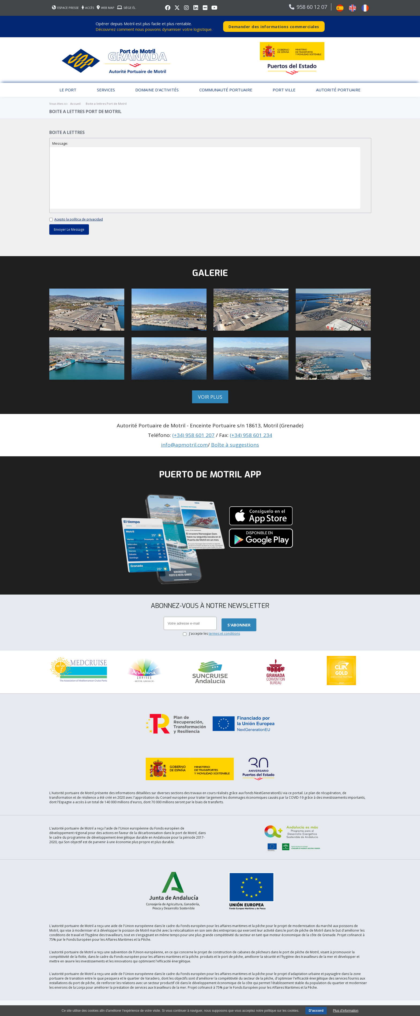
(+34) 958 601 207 (193, 435)
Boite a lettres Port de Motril (106, 104)
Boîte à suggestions (235, 444)
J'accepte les (214, 633)
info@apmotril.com (184, 444)
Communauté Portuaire (225, 89)
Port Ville (284, 89)
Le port (67, 89)
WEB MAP (105, 8)
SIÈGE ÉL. (126, 8)
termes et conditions (224, 633)
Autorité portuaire (338, 89)
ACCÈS (87, 8)
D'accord (316, 1010)
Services (106, 89)
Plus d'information (345, 1011)
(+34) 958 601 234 (251, 435)
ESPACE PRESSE (65, 8)
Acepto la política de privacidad (78, 219)
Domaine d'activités (157, 89)
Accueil (75, 104)
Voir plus (210, 397)
